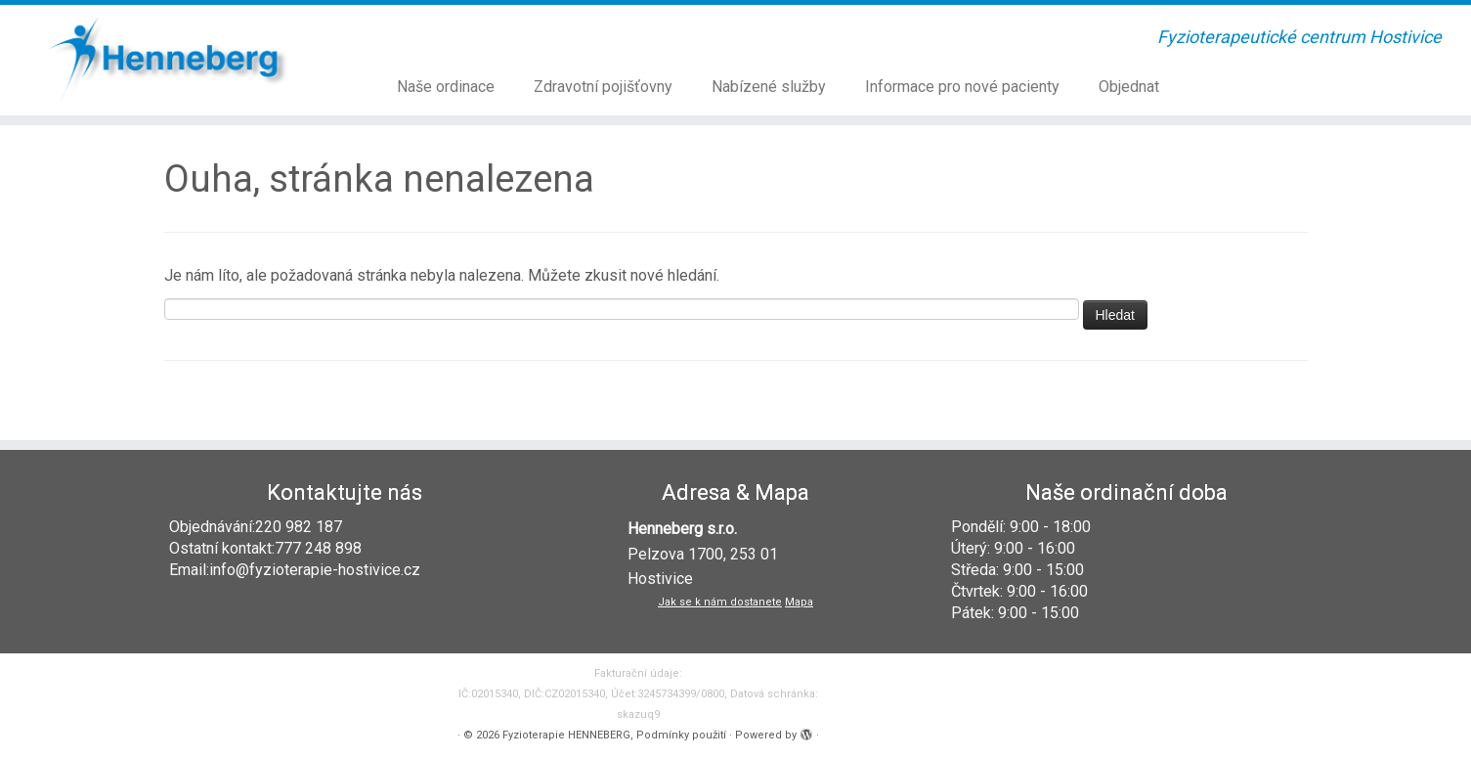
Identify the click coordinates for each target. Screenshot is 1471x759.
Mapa (799, 602)
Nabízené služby (769, 86)
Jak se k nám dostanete (720, 602)
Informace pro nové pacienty (962, 86)
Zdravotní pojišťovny (603, 86)
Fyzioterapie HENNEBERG (566, 735)
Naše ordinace (446, 86)
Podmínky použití (681, 735)
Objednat (1129, 86)
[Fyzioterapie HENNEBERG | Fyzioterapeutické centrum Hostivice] (169, 58)
